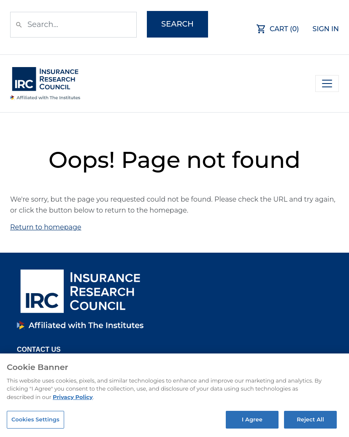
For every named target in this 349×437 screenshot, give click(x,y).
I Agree (252, 419)
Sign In (326, 29)
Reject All (310, 419)
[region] (174, 395)
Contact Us (39, 349)
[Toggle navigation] (327, 83)
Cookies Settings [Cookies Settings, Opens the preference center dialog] (35, 419)
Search (177, 24)
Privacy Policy (73, 397)
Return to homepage (45, 227)
